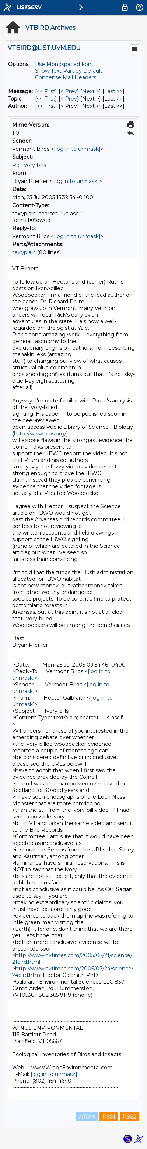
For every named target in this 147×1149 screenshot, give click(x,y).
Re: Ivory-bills (29, 165)
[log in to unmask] (77, 149)
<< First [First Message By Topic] (46, 98)
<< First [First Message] (46, 91)
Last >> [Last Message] (113, 91)
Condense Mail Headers (65, 77)
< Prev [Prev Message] (68, 91)
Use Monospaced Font (64, 64)
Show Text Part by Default (68, 71)
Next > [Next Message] (90, 91)
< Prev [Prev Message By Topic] (68, 98)
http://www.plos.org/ (40, 433)
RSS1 (108, 1116)
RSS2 (129, 1116)
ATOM (87, 1116)
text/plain (24, 252)
